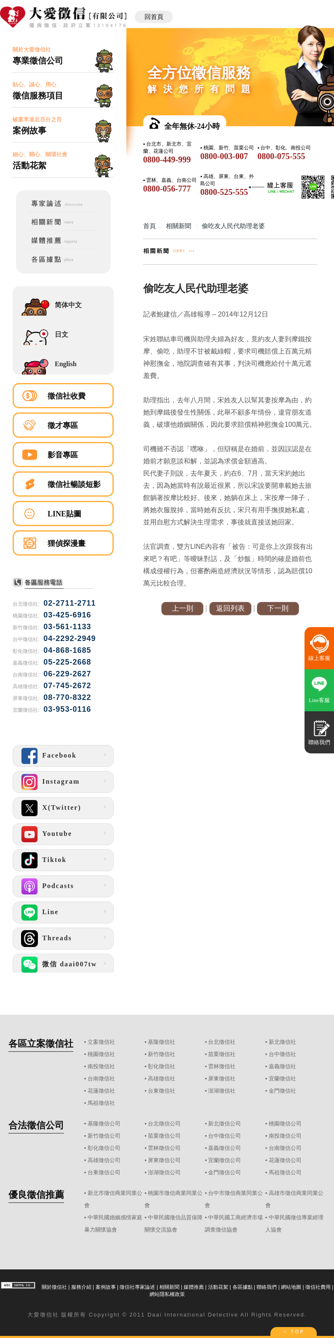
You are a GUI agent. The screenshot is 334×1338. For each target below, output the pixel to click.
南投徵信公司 (285, 1136)
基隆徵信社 (161, 1042)
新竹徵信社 (161, 1054)
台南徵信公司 (285, 1148)
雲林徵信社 (221, 1066)
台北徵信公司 (164, 1123)
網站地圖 (291, 1287)
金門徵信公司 (224, 1172)
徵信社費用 (318, 1287)
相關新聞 (169, 1287)
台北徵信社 (221, 1042)
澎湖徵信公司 (164, 1172)
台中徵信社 (282, 1054)
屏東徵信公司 (164, 1160)
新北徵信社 (282, 1042)
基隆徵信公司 (104, 1123)
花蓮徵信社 (101, 1091)
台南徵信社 (101, 1078)
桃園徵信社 (101, 1054)
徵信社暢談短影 (74, 484)
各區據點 (242, 1287)
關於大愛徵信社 (63, 56)
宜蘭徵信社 (282, 1078)
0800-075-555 (281, 156)
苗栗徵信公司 (164, 1136)
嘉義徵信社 (282, 1066)
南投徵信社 (101, 1066)
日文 (61, 334)
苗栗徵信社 (221, 1054)
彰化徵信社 (161, 1066)
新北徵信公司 (224, 1123)
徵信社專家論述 (137, 1287)
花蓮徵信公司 (285, 1160)
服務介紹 (81, 1287)
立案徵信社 (101, 1042)
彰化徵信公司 (104, 1148)
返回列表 (230, 608)
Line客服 (319, 700)
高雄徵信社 (161, 1078)
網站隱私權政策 (167, 1294)
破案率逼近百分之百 (63, 126)
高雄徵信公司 (104, 1160)
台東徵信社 (161, 1091)
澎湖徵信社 (221, 1091)
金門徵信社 (282, 1091)
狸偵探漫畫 (67, 543)
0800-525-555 (224, 192)
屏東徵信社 (221, 1078)
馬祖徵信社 (101, 1103)
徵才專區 (63, 425)
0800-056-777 (167, 188)
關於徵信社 (54, 1287)
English (66, 363)
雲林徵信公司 (164, 1148)
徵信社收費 (67, 396)
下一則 (278, 608)
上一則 (182, 608)
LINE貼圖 (64, 514)
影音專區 (63, 455)
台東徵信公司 (104, 1172)
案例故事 (106, 1287)
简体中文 (68, 305)
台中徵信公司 (224, 1136)
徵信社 (49, 1314)
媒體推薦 (194, 1287)
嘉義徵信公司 (224, 1148)
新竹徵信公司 (104, 1136)
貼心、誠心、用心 (63, 91)
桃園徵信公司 (285, 1123)
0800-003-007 (224, 156)
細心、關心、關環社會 (63, 161)
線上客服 (319, 658)
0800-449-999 (167, 159)
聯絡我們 (267, 1287)
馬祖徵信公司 (285, 1172)
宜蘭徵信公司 (224, 1160)
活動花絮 (218, 1287)
